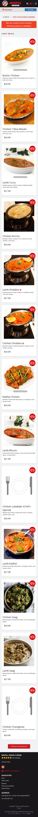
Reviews (4, 783)
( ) (31, 3)
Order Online (5, 780)
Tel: (7, 798)
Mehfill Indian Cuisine (12, 755)
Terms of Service (22, 813)
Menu (3, 778)
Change (30, 9)
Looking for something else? (19, 746)
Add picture (32, 42)
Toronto (7, 9)
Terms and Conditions (8, 786)
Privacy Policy (6, 788)
